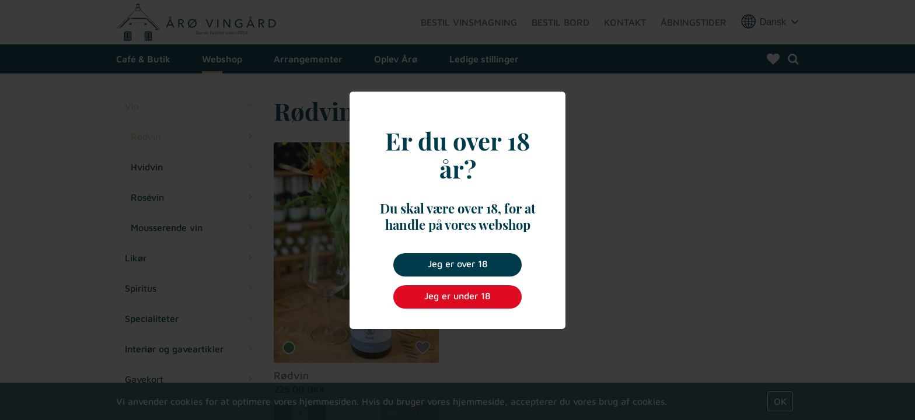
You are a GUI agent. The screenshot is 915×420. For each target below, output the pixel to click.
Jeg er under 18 (457, 295)
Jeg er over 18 (458, 263)
